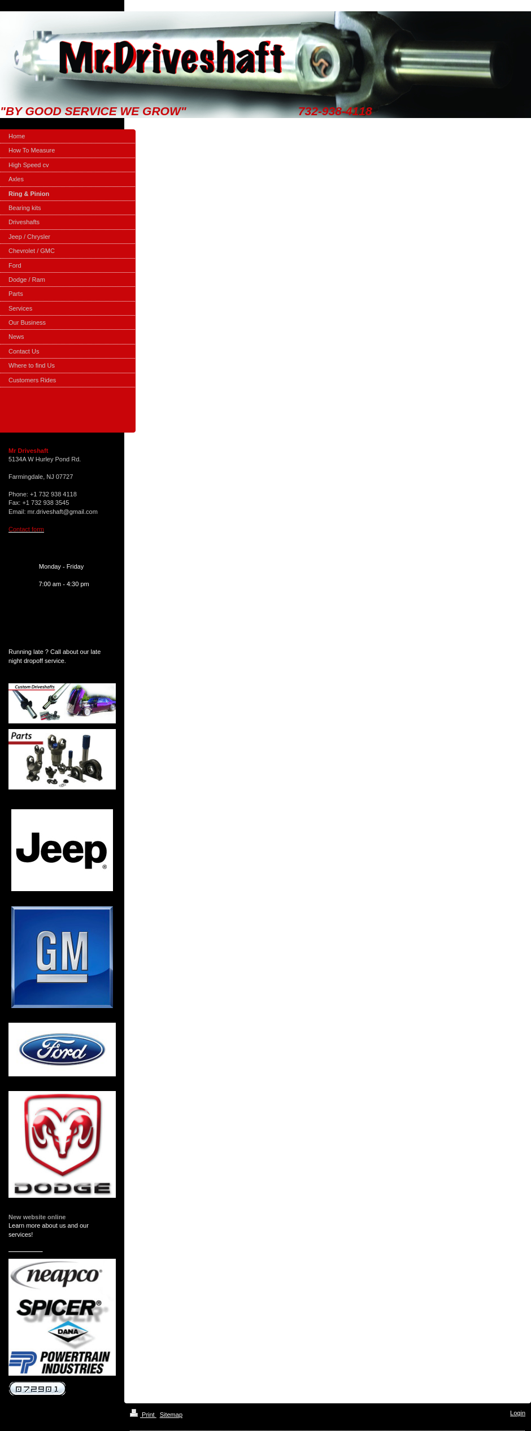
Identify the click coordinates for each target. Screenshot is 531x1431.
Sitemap (171, 1414)
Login (517, 1413)
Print (143, 1414)
